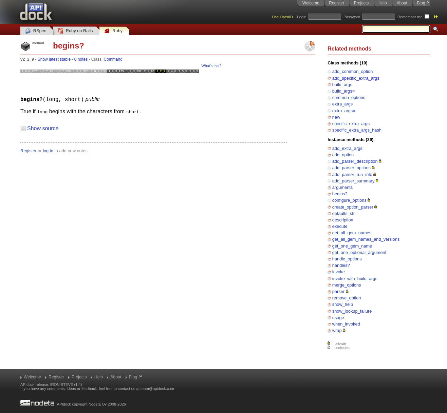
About (401, 3)
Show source (43, 128)
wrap (337, 330)
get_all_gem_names (351, 232)
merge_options (346, 285)
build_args (342, 84)
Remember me (410, 17)
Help (382, 3)
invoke (338, 271)
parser (338, 291)
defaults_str (343, 213)
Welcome (310, 3)
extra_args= (343, 110)
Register (336, 3)
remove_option (346, 297)
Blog (421, 3)
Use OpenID (282, 17)
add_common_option (352, 71)
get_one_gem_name (352, 246)
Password (351, 17)
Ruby (113, 31)
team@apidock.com (157, 389)
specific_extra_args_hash (356, 130)
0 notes (81, 59)
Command (113, 59)
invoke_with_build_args (354, 278)
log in (48, 150)
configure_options (349, 200)
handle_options (347, 258)
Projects (361, 3)
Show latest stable (54, 59)
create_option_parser (352, 207)
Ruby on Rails (75, 31)
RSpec (35, 31)
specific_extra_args (351, 123)
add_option (343, 154)
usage (338, 317)
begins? (340, 193)
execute (340, 226)
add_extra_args (347, 148)
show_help (342, 304)
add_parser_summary (353, 180)
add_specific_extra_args (355, 78)
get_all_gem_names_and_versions (365, 239)
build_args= (343, 91)
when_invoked (346, 324)
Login (301, 17)
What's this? (211, 66)
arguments (342, 187)
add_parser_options (351, 167)
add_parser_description (355, 161)
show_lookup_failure (352, 311)
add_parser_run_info (352, 174)
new (336, 117)
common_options (348, 97)
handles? (341, 265)
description (342, 219)
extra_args (342, 103)
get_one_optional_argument (359, 252)
